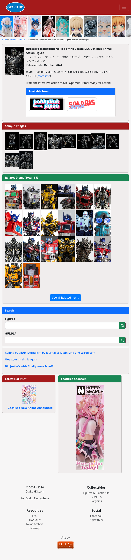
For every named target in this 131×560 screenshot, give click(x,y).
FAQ (34, 516)
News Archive (34, 524)
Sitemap (35, 528)
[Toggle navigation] (124, 7)
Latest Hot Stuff (15, 379)
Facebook (96, 516)
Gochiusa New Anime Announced (30, 408)
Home (4, 40)
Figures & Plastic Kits (17, 40)
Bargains (96, 501)
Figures (10, 319)
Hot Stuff (35, 520)
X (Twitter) (96, 520)
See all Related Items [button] (65, 297)
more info (44, 76)
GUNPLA (10, 333)
